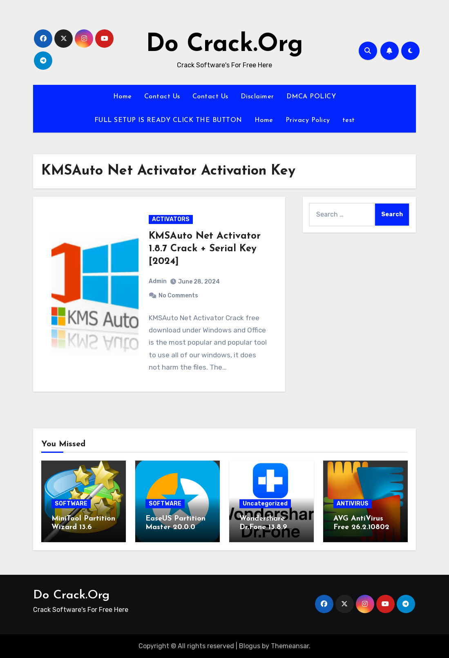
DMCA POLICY (311, 96)
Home (122, 96)
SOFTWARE (71, 503)
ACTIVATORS (171, 219)
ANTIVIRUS (353, 503)
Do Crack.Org (224, 45)
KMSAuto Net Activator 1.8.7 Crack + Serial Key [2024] (205, 248)
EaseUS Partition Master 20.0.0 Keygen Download (177, 527)
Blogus (249, 646)
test (348, 120)
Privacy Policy (308, 120)
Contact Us (162, 96)
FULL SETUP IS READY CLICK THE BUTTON (168, 120)
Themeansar (290, 646)
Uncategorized (265, 503)
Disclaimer (257, 96)
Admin (158, 281)
